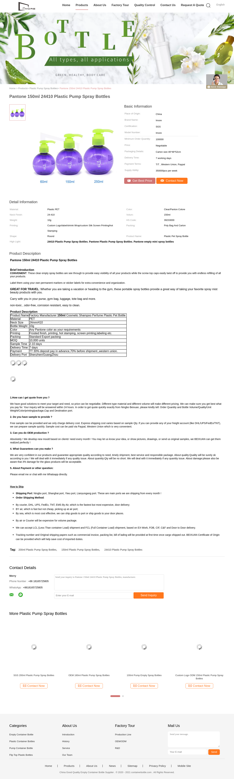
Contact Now (172, 180)
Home (66, 5)
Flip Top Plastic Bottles (21, 755)
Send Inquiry (149, 595)
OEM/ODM (121, 741)
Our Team (67, 755)
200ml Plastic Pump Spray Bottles (37, 549)
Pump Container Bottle (21, 748)
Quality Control (144, 5)
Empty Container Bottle (21, 734)
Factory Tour (120, 5)
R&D (117, 748)
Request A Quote (192, 5)
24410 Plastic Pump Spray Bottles (123, 549)
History (65, 741)
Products (82, 5)
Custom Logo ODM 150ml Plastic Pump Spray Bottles (199, 677)
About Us (99, 5)
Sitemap (132, 766)
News (112, 766)
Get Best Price (139, 180)
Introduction (68, 734)
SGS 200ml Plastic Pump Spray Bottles (33, 675)
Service (66, 748)
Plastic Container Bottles (22, 741)
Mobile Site (184, 766)
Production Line (123, 734)
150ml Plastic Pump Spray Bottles (80, 549)
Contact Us (168, 5)
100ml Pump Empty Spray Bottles (144, 675)
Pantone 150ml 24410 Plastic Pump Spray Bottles (85, 88)
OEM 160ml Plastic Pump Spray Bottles (88, 675)
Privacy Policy (157, 766)
